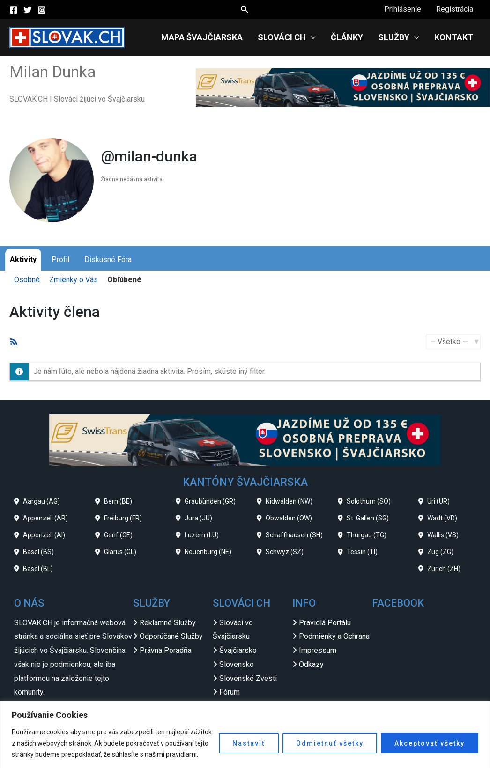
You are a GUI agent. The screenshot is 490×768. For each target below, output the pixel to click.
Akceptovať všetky (429, 743)
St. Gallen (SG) (368, 518)
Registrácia (454, 9)
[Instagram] (41, 10)
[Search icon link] (245, 9)
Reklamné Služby (168, 622)
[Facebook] (13, 10)
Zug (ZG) (440, 552)
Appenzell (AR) (45, 518)
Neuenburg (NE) (208, 552)
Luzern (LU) (202, 535)
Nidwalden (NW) (289, 501)
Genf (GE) (118, 535)
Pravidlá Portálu (325, 622)
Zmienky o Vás (73, 279)
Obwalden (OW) (289, 518)
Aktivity (23, 259)
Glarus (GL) (120, 552)
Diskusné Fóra (108, 259)
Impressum (317, 650)
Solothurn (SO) (369, 501)
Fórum (229, 692)
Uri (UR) (438, 501)
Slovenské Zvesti (248, 678)
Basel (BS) (38, 552)
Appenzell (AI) (44, 535)
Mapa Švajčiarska (202, 37)
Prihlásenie (402, 9)
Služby (398, 37)
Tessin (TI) (362, 552)
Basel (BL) (38, 568)
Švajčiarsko (238, 650)
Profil (60, 259)
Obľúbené (124, 279)
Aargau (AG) (41, 501)
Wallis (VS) (443, 535)
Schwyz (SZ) (285, 552)
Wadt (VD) (442, 518)
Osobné (27, 279)
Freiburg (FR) (123, 518)
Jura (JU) (198, 518)
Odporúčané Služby (171, 636)
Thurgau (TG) (366, 535)
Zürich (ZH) (443, 568)
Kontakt (453, 37)
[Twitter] (27, 10)
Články (347, 37)
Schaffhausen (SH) (294, 535)
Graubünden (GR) (210, 501)
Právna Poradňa (166, 650)
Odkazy (311, 664)
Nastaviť (248, 743)
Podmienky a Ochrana (334, 636)
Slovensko (236, 664)
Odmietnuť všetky (330, 743)
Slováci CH (287, 37)
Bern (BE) (118, 501)
